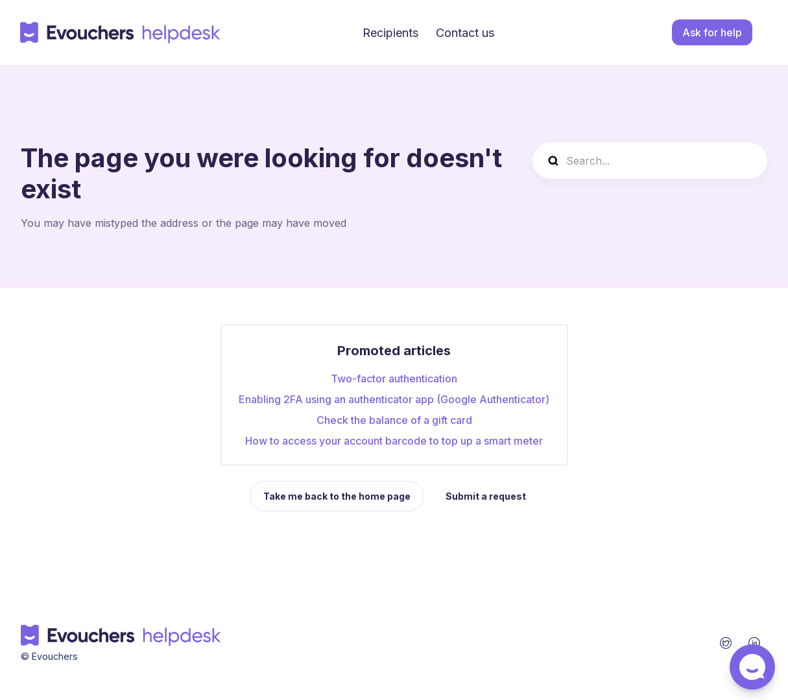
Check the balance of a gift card (394, 420)
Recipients (390, 33)
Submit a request (486, 496)
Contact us (465, 33)
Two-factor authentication (394, 378)
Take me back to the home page (337, 496)
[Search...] (649, 161)
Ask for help (712, 32)
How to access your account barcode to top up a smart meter (394, 440)
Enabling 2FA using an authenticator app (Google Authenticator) (394, 399)
